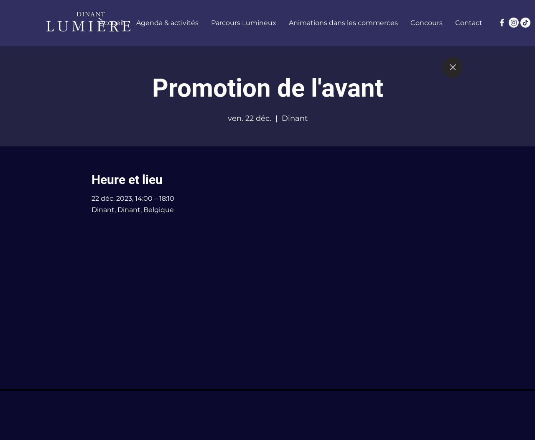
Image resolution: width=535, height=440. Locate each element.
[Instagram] (514, 23)
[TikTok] (525, 23)
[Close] (452, 67)
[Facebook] (502, 23)
